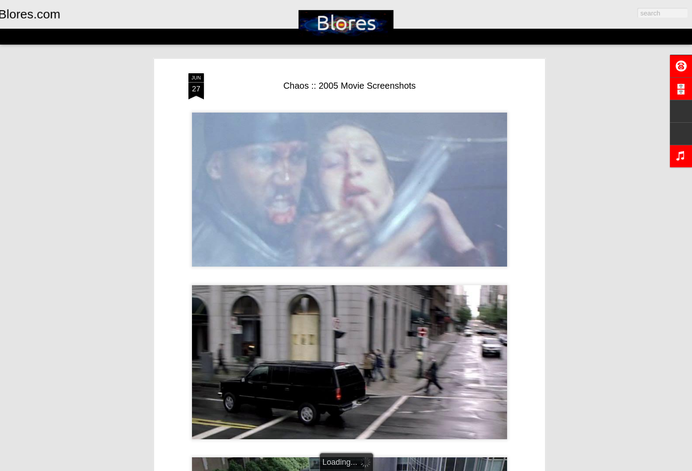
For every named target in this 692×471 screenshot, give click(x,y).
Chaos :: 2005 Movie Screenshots (349, 85)
